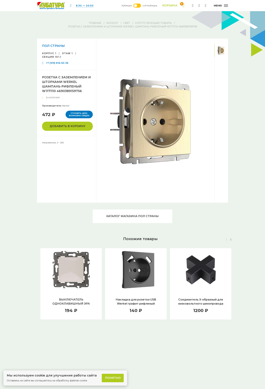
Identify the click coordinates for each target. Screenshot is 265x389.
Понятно (113, 378)
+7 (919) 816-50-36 (57, 62)
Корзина (173, 6)
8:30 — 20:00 (84, 5)
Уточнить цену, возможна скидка (79, 114)
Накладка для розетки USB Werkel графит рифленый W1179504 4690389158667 (136, 303)
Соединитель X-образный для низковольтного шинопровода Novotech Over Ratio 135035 (200, 303)
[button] (230, 239)
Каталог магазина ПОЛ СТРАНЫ (132, 216)
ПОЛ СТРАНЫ (53, 46)
